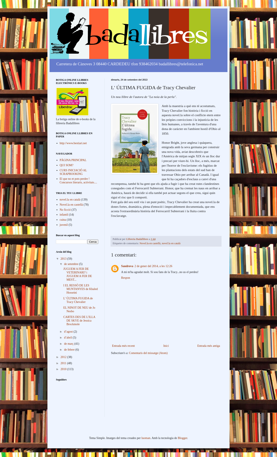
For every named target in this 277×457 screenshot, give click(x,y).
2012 (64, 357)
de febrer (69, 349)
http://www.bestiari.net (73, 143)
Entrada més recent (123, 345)
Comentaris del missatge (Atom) (148, 353)
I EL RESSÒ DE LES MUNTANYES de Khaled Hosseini (80, 289)
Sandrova (127, 266)
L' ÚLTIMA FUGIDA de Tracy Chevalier (78, 300)
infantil (64, 214)
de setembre (71, 264)
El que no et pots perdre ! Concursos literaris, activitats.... (78, 180)
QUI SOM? (66, 165)
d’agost (68, 331)
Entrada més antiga (208, 345)
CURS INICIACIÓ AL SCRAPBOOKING (73, 172)
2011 (64, 363)
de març (69, 343)
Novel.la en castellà (150, 243)
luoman (145, 438)
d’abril (68, 337)
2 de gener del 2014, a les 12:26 (153, 266)
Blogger (182, 438)
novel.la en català (171, 243)
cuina (63, 219)
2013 (64, 258)
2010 (64, 369)
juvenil (64, 224)
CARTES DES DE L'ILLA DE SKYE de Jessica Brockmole (79, 320)
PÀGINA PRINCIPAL (73, 160)
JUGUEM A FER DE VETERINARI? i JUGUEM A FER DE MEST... (77, 274)
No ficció (65, 209)
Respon (125, 277)
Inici (166, 345)
